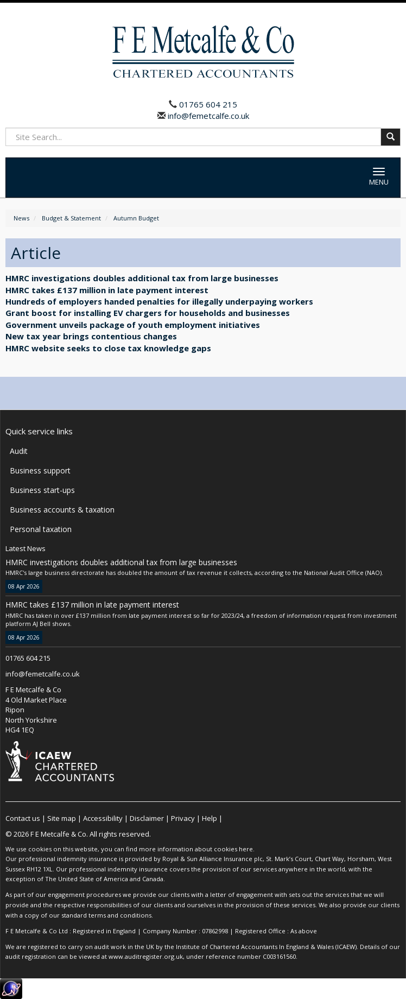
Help (209, 818)
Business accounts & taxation (62, 509)
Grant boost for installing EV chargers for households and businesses (147, 312)
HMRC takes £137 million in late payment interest (106, 289)
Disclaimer (147, 818)
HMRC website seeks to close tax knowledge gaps (108, 348)
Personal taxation (41, 529)
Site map (61, 818)
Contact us (22, 818)
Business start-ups (42, 490)
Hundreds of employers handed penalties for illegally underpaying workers (159, 301)
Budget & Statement (71, 218)
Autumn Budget (136, 218)
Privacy (183, 818)
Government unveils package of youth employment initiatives (132, 324)
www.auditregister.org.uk (146, 956)
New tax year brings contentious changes (91, 336)
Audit (19, 451)
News (21, 218)
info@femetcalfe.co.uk (207, 115)
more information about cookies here (196, 849)
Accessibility (103, 818)
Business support (40, 470)
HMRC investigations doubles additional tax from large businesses (141, 278)
